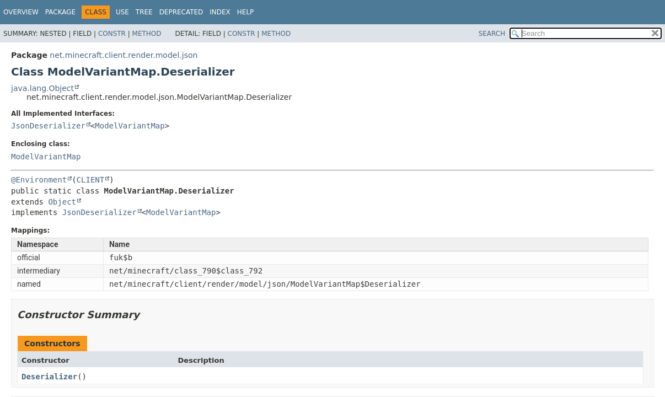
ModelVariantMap (129, 125)
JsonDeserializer (48, 125)
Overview (21, 12)
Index (220, 12)
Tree (144, 12)
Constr (112, 33)
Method (147, 33)
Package (60, 12)
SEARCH (492, 33)
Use (122, 12)
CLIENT (91, 179)
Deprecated (181, 12)
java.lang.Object (42, 88)
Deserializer (49, 376)
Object (62, 201)
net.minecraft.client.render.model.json (123, 55)
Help (245, 12)
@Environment (39, 179)
